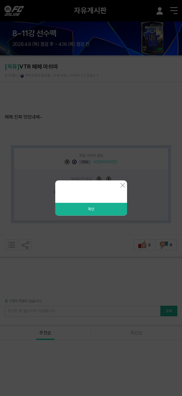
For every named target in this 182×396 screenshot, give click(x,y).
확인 (91, 209)
